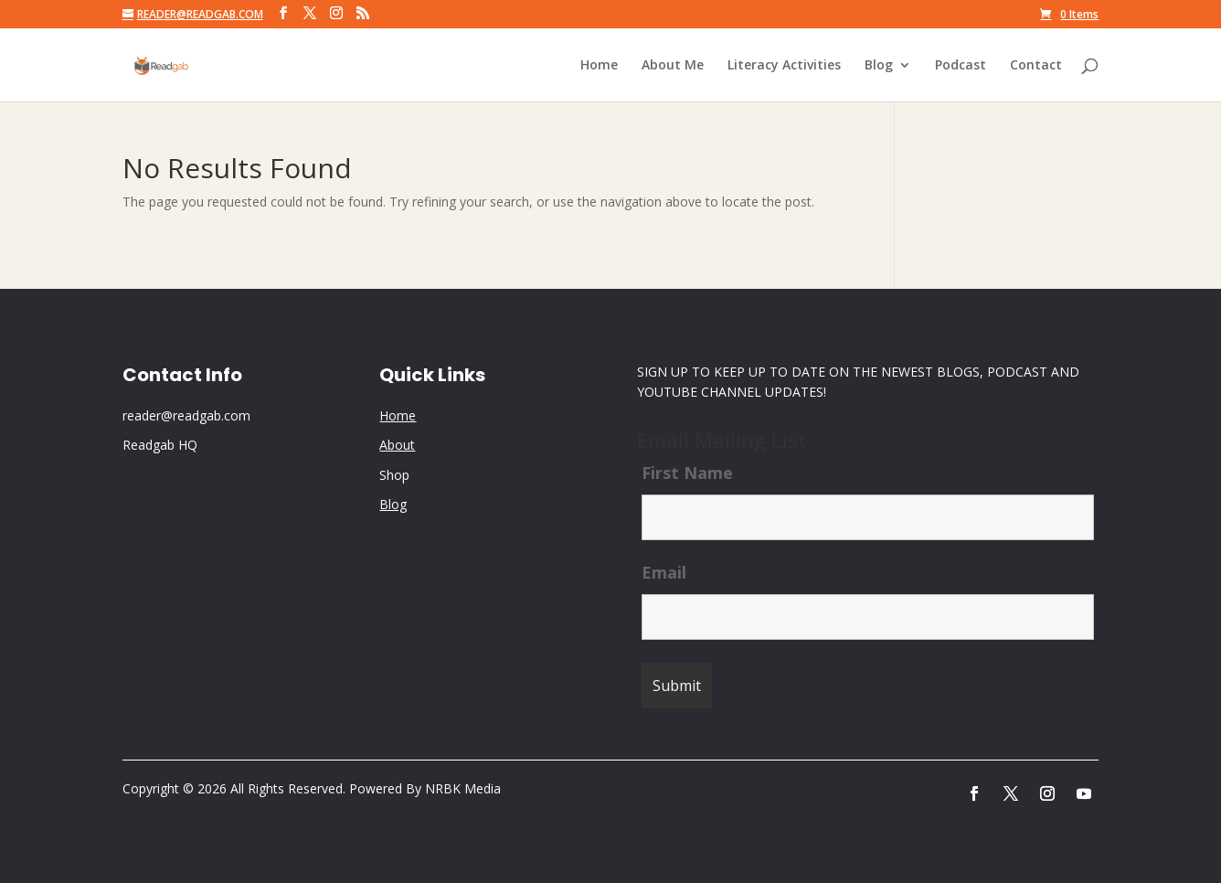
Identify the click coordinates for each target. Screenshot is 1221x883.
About (397, 444)
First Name (687, 473)
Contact (1036, 66)
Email (664, 572)
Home (599, 66)
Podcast (960, 66)
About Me (673, 66)
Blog (879, 66)
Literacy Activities (784, 66)
